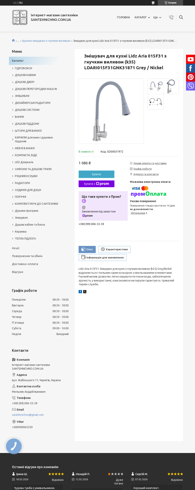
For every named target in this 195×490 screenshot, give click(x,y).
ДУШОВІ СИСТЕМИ (27, 109)
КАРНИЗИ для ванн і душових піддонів (34, 139)
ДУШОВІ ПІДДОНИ (27, 123)
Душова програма (26, 210)
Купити (96, 174)
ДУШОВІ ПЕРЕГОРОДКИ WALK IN (36, 89)
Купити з (96, 184)
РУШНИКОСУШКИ (26, 176)
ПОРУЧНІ (20, 196)
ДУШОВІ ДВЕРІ (24, 82)
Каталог (18, 60)
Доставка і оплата (25, 264)
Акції (15, 248)
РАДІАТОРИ (22, 183)
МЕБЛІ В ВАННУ (25, 148)
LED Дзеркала (24, 162)
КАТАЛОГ (141, 17)
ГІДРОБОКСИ (23, 68)
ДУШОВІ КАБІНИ (25, 75)
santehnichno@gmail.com (28, 414)
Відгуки (17, 272)
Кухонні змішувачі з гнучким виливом (46, 40)
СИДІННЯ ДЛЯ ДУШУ (28, 190)
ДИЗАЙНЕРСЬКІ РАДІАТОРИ (32, 102)
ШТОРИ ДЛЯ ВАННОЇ (28, 130)
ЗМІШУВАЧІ (22, 95)
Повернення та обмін (27, 256)
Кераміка (20, 231)
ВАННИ (19, 116)
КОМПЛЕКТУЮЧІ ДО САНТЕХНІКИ (36, 203)
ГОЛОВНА (123, 17)
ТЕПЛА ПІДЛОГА (25, 238)
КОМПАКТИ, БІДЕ (26, 155)
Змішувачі (21, 217)
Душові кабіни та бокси (30, 224)
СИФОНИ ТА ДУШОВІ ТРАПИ (33, 169)
